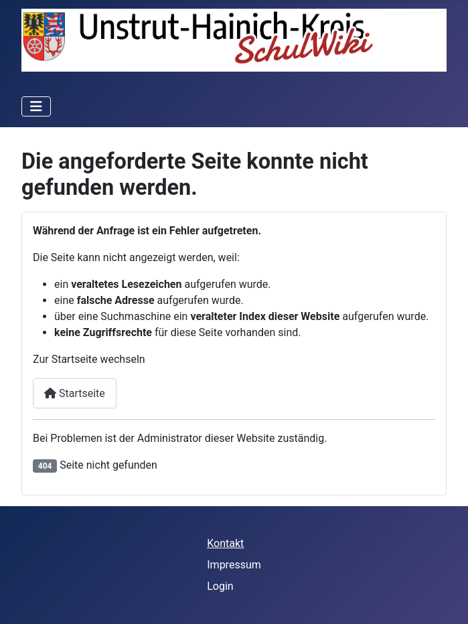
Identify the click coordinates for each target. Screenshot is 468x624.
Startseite (74, 393)
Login (220, 586)
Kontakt (225, 543)
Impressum (234, 564)
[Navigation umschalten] (36, 106)
